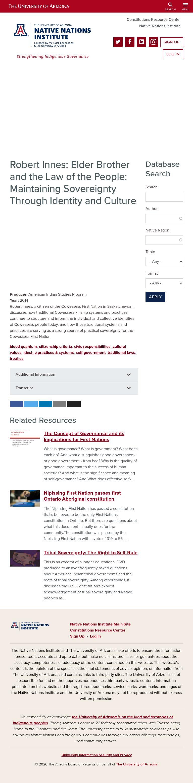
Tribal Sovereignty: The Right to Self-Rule (90, 553)
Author (152, 208)
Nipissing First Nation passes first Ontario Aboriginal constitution (82, 496)
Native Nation (157, 230)
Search (152, 187)
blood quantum (23, 346)
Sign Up (172, 42)
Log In (173, 54)
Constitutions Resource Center (154, 19)
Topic (150, 251)
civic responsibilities (92, 346)
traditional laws (121, 352)
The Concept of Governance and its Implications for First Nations (84, 437)
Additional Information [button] (35, 374)
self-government (91, 352)
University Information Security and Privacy (97, 755)
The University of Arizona (136, 764)
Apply (155, 296)
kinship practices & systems (49, 352)
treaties (17, 358)
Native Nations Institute (160, 26)
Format (152, 273)
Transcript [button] (24, 387)
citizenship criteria (55, 346)
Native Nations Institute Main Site (100, 624)
